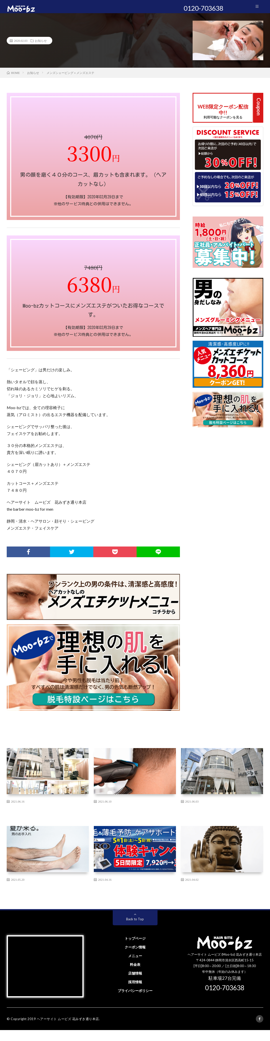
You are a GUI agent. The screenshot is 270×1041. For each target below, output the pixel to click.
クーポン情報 (135, 958)
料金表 (135, 975)
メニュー (135, 967)
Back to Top (135, 930)
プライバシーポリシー (135, 1001)
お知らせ (41, 44)
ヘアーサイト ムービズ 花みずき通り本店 (68, 1030)
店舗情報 (135, 984)
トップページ (135, 949)
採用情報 (135, 993)
